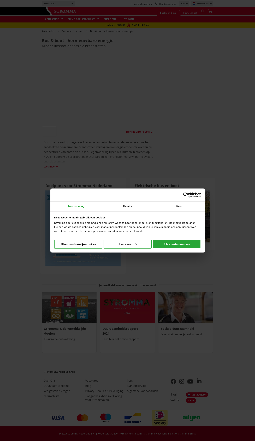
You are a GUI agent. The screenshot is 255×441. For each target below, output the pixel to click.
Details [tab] (127, 206)
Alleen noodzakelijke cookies (78, 244)
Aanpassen (128, 244)
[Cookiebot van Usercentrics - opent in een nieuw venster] (186, 195)
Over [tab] (179, 206)
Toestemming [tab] (76, 206)
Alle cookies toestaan (177, 244)
